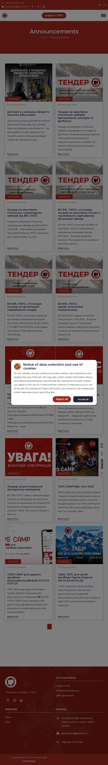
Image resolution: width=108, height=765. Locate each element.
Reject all (62, 399)
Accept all (83, 399)
